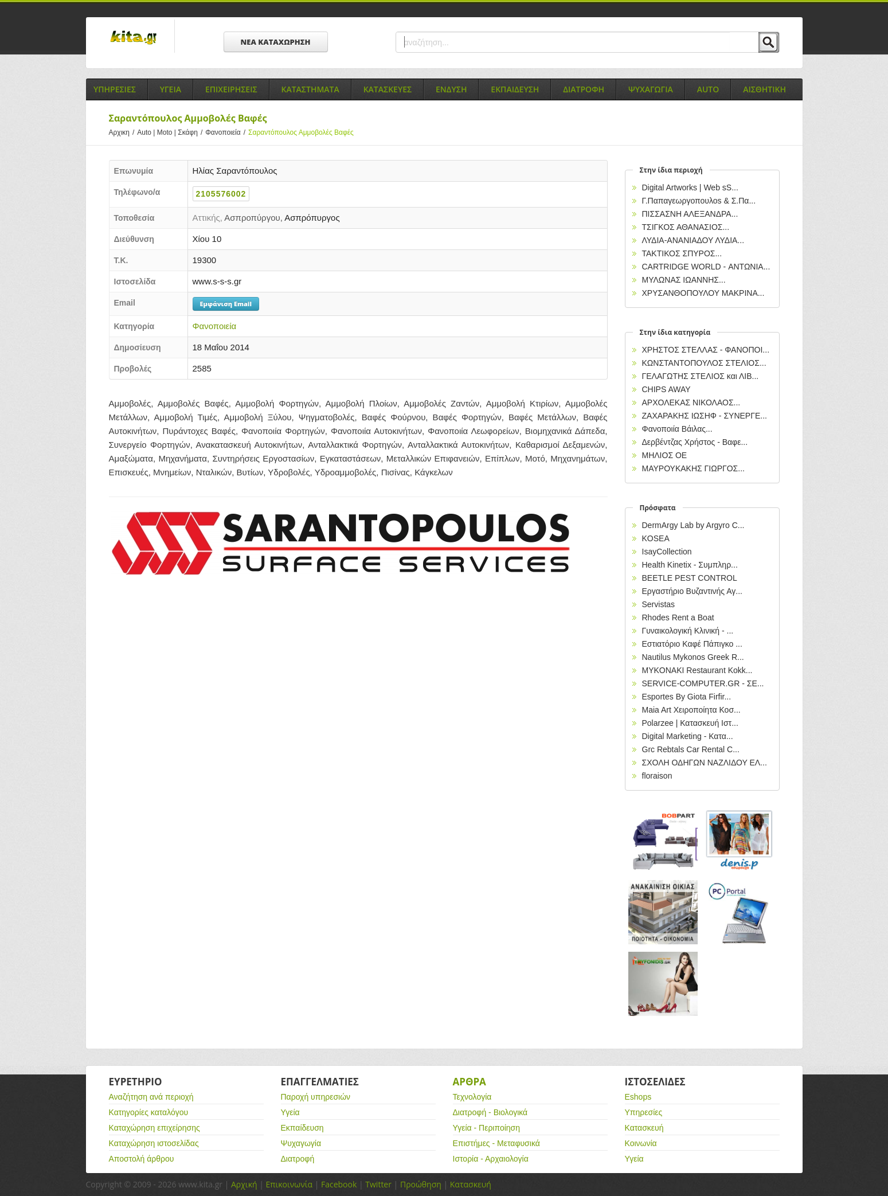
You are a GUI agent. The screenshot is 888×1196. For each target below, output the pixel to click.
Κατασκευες (387, 89)
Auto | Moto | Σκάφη (171, 132)
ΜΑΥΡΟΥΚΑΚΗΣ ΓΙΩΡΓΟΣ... (693, 468)
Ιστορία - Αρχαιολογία (491, 1158)
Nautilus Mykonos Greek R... (693, 657)
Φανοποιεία (226, 132)
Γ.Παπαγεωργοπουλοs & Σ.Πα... (699, 200)
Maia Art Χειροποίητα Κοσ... (691, 709)
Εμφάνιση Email (226, 303)
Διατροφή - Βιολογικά (490, 1112)
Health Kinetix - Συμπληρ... (690, 564)
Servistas (658, 604)
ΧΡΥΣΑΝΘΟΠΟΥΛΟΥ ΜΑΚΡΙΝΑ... (703, 293)
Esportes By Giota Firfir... (686, 696)
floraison (657, 775)
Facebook (339, 1184)
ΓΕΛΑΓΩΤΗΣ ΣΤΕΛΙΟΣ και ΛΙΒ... (700, 376)
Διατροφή (298, 1158)
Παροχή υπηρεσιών (316, 1096)
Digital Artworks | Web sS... (690, 187)
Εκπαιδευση (515, 89)
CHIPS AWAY (666, 389)
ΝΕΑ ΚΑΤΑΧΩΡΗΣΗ (276, 42)
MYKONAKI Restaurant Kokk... (697, 670)
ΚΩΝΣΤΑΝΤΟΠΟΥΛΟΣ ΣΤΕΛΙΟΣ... (704, 363)
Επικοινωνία (289, 1184)
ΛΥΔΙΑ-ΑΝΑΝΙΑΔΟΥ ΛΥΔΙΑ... (693, 240)
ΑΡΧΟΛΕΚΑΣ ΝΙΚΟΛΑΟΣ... (691, 402)
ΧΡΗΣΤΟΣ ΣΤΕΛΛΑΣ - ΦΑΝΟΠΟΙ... (706, 349)
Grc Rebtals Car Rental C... (691, 749)
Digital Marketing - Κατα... (687, 736)
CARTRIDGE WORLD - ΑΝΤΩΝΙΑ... (706, 266)
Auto (708, 89)
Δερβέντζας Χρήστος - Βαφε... (695, 442)
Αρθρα (469, 1081)
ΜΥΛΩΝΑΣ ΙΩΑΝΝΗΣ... (684, 279)
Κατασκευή (644, 1127)
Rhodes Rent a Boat (678, 617)
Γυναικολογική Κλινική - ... (688, 630)
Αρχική (244, 1184)
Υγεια (170, 89)
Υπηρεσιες (114, 89)
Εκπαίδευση (302, 1127)
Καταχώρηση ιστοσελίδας (154, 1143)
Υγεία (290, 1112)
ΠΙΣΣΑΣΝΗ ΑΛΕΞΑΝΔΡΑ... (690, 213)
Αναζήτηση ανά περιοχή (151, 1096)
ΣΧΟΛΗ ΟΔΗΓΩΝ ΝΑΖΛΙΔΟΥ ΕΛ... (704, 762)
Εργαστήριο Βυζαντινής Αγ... (692, 591)
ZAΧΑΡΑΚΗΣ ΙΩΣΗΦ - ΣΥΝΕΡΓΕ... (704, 415)
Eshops (638, 1096)
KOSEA (656, 538)
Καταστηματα (310, 89)
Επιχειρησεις (231, 89)
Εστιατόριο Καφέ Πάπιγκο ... (692, 643)
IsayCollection (667, 551)
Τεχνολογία (472, 1096)
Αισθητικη (764, 89)
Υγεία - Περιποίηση (487, 1127)
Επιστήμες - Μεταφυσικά (496, 1143)
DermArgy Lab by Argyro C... (693, 525)
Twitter (378, 1184)
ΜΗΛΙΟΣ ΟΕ (664, 455)
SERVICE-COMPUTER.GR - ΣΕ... (703, 683)
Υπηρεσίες (644, 1112)
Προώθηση (420, 1184)
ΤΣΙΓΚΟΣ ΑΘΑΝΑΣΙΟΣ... (686, 227)
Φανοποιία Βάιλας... (677, 428)
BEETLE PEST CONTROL (689, 578)
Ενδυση (451, 89)
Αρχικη (123, 132)
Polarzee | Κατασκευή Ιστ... (690, 723)
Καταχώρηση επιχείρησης (154, 1127)
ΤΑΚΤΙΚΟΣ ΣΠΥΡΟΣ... (682, 253)
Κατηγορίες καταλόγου (149, 1112)
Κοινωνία (641, 1143)
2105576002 (221, 193)
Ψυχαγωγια (650, 89)
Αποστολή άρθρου (141, 1158)
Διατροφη (583, 89)
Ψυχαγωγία (301, 1143)
